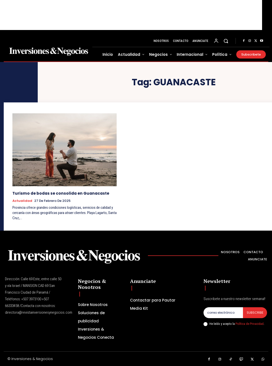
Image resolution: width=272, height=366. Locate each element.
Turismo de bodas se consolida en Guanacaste (59, 193)
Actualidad (22, 201)
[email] (223, 312)
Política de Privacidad (250, 324)
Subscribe (255, 312)
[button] (226, 41)
